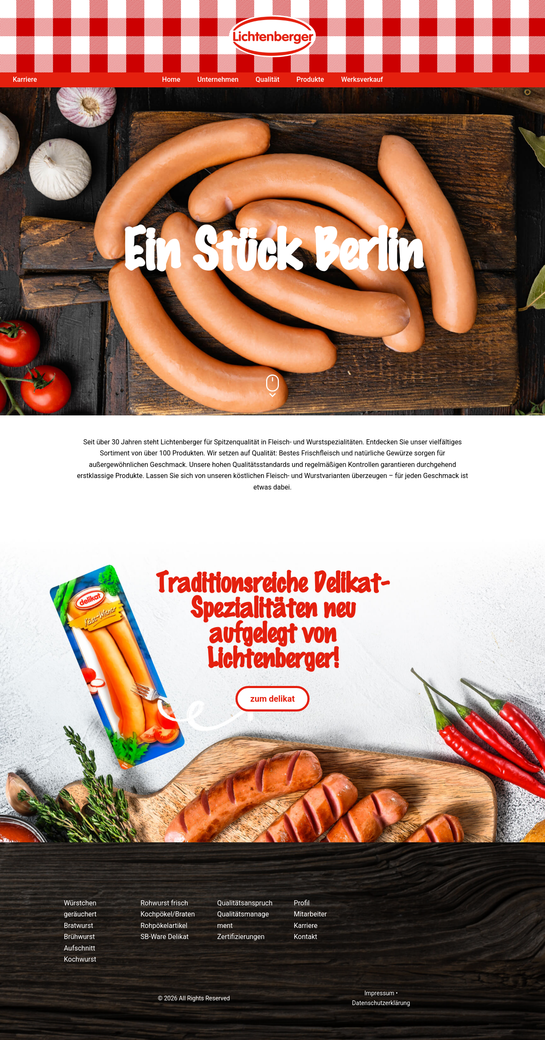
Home (171, 79)
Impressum (379, 993)
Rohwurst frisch (164, 903)
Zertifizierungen (240, 937)
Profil (302, 903)
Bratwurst (78, 926)
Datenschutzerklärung (381, 1003)
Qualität (267, 79)
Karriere (25, 79)
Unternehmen (218, 79)
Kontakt (305, 937)
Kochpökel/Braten (168, 914)
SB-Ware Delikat (165, 937)
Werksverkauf (362, 79)
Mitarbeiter (310, 914)
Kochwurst (80, 959)
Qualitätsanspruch (244, 903)
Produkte (310, 79)
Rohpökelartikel (164, 926)
